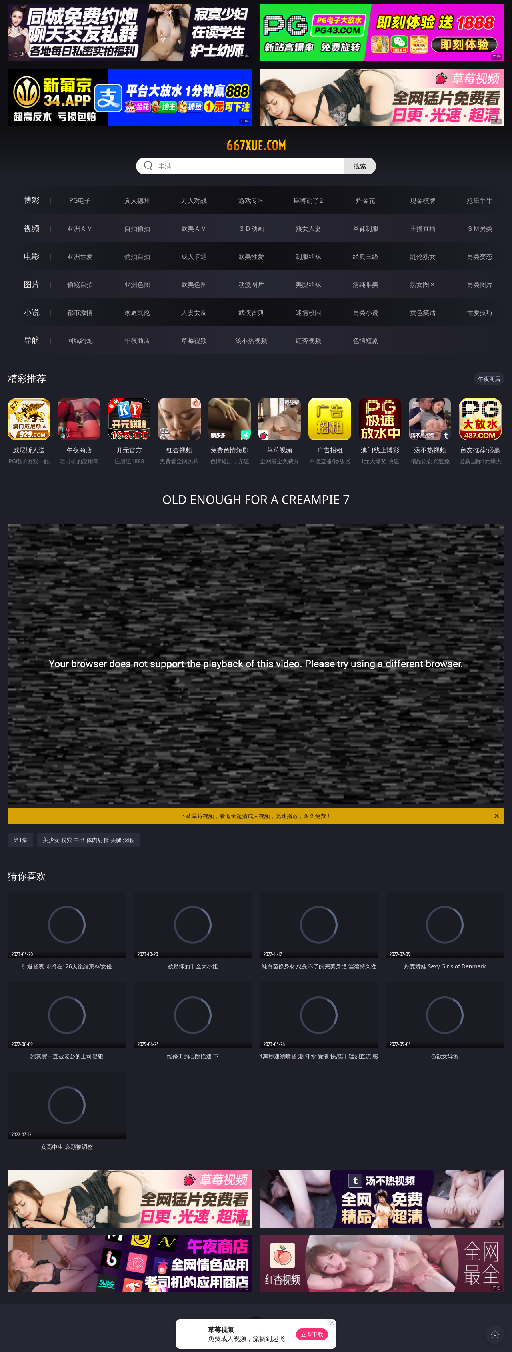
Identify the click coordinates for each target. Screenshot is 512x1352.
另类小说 (365, 312)
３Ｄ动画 (251, 228)
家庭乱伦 (137, 312)
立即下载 (312, 1334)
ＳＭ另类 (479, 228)
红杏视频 (308, 340)
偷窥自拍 (80, 284)
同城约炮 (80, 340)
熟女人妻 (308, 228)
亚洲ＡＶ (80, 228)
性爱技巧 (479, 312)
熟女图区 (423, 284)
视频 (32, 228)
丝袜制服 (365, 228)
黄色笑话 (423, 312)
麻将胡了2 (308, 200)
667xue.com (256, 146)
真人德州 (137, 200)
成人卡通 (194, 256)
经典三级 (365, 256)
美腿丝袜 (308, 284)
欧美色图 (194, 284)
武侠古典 (251, 312)
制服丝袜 (308, 256)
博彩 (32, 200)
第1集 (20, 840)
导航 (32, 340)
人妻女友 (194, 312)
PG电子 (79, 200)
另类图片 (479, 284)
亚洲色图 (137, 284)
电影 (32, 256)
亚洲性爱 (80, 256)
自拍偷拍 (137, 228)
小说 (32, 312)
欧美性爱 (251, 256)
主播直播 (423, 228)
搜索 (360, 166)
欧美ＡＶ (194, 228)
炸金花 (365, 200)
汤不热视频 (251, 340)
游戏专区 (251, 200)
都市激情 (80, 312)
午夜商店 (137, 340)
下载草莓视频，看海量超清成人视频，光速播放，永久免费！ (340, 816)
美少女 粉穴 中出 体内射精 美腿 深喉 (88, 840)
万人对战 (194, 200)
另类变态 (479, 256)
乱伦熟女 (423, 256)
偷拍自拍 (137, 256)
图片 (32, 284)
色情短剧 (365, 340)
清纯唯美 (365, 284)
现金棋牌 (423, 200)
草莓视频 (194, 340)
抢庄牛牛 (479, 200)
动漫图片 (251, 284)
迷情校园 (308, 312)
